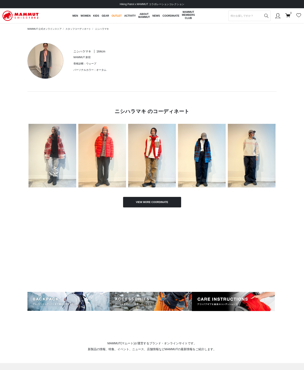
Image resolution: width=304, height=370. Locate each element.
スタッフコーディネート (78, 29)
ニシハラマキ (102, 29)
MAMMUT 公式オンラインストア (44, 29)
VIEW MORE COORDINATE (152, 202)
